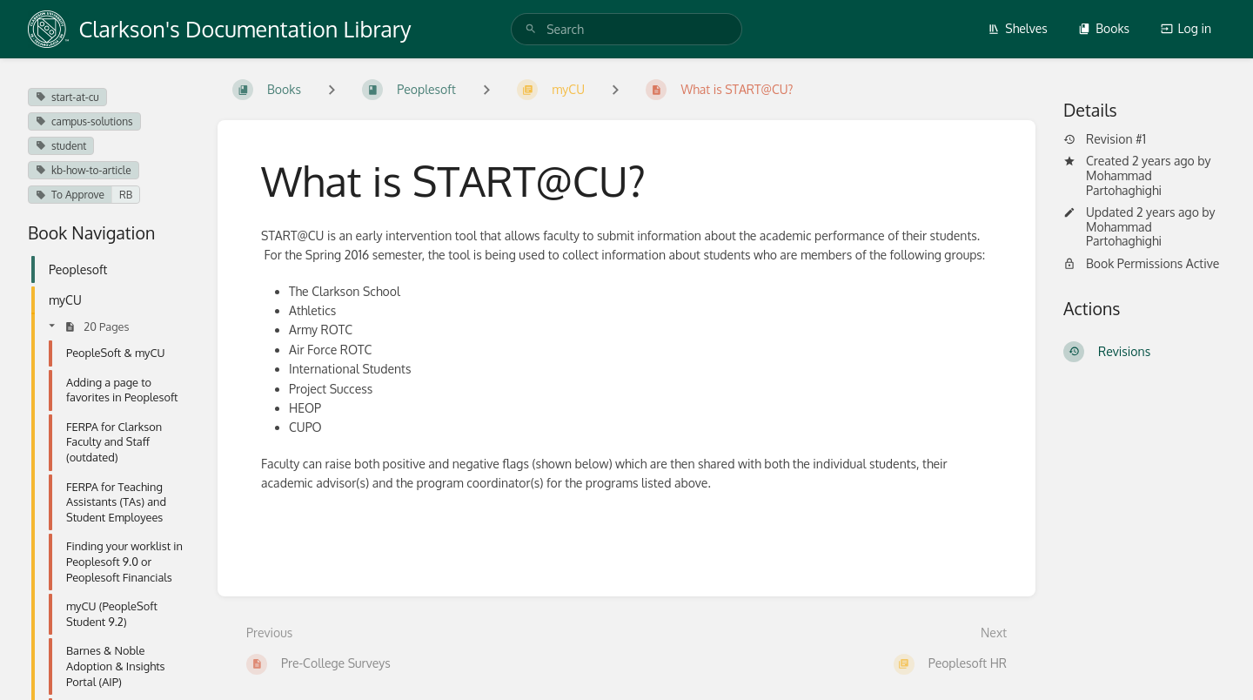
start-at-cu (67, 97)
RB (125, 194)
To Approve (70, 194)
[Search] (531, 29)
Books (1103, 28)
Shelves (1018, 28)
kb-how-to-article (83, 170)
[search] (626, 29)
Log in (1186, 28)
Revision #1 (1104, 139)
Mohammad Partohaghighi (1124, 183)
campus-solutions (84, 121)
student (61, 145)
